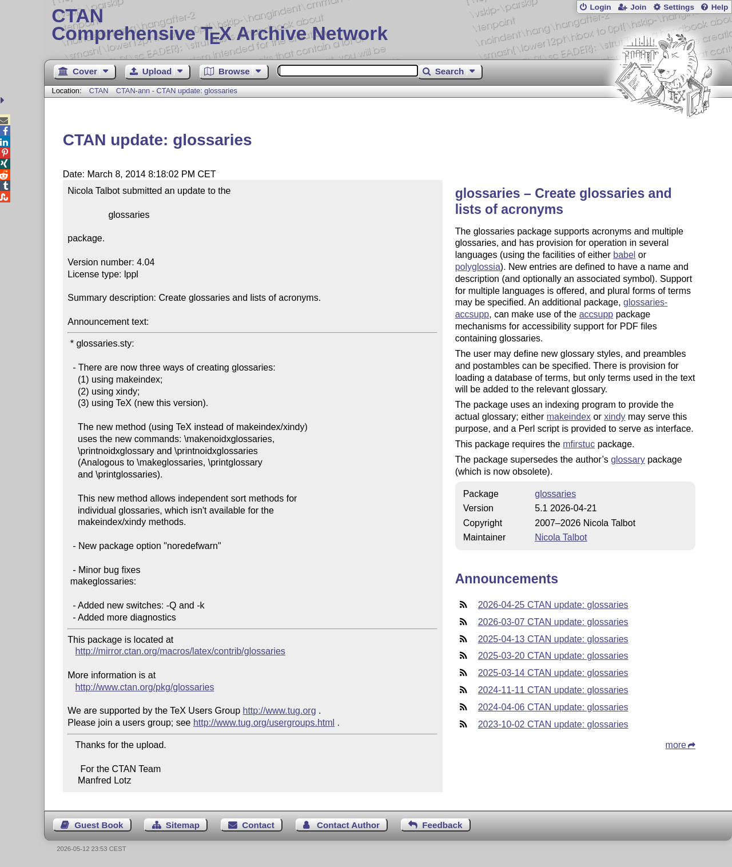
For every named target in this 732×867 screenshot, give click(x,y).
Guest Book (98, 825)
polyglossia (477, 267)
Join (638, 7)
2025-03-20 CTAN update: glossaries (553, 656)
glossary (628, 459)
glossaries (555, 494)
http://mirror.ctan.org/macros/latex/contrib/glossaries (180, 651)
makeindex (569, 416)
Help (720, 7)
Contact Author (348, 825)
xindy (614, 416)
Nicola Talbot (561, 537)
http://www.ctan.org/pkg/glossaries (144, 687)
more (676, 745)
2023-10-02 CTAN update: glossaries (553, 724)
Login (600, 7)
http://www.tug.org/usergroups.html (264, 722)
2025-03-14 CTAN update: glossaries (553, 673)
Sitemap (183, 825)
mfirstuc (579, 444)
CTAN (99, 90)
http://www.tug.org (279, 710)
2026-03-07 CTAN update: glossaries (553, 622)
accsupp (596, 314)
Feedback (442, 825)
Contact (258, 825)
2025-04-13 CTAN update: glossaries (553, 639)
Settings (678, 7)
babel (624, 255)
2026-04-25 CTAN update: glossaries (553, 605)
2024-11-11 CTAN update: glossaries (553, 690)
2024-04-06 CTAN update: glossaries (553, 707)
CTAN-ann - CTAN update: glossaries (176, 90)
